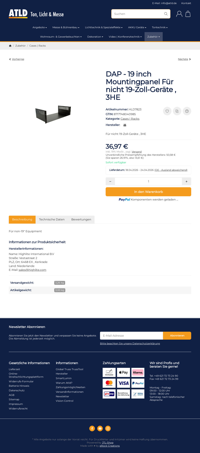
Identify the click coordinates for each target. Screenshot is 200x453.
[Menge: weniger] (110, 181)
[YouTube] (100, 428)
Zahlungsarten (114, 363)
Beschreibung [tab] (22, 219)
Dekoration (95, 36)
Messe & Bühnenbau (65, 27)
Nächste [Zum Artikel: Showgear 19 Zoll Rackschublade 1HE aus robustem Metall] (184, 59)
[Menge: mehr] (186, 181)
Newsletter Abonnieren (27, 327)
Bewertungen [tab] (81, 219)
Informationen (67, 363)
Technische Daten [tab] (52, 219)
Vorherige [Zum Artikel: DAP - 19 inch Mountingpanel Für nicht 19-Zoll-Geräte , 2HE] (16, 59)
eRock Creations (110, 445)
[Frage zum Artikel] (187, 111)
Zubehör (153, 36)
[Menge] (148, 181)
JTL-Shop (107, 442)
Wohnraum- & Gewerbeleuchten (61, 36)
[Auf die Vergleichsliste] (177, 111)
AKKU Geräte (137, 27)
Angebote (40, 27)
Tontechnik (160, 27)
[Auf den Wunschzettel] (167, 111)
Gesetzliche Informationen (29, 363)
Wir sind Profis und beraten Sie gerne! (164, 365)
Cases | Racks (130, 118)
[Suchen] (140, 14)
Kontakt (186, 3)
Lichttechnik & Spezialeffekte (104, 27)
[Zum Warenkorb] (188, 14)
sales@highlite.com (32, 270)
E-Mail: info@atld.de (164, 3)
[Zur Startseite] (36, 14)
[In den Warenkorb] (148, 191)
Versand (137, 151)
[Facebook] (92, 428)
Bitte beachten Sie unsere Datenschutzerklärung (130, 343)
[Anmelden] (179, 14)
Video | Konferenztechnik (125, 36)
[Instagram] (108, 428)
